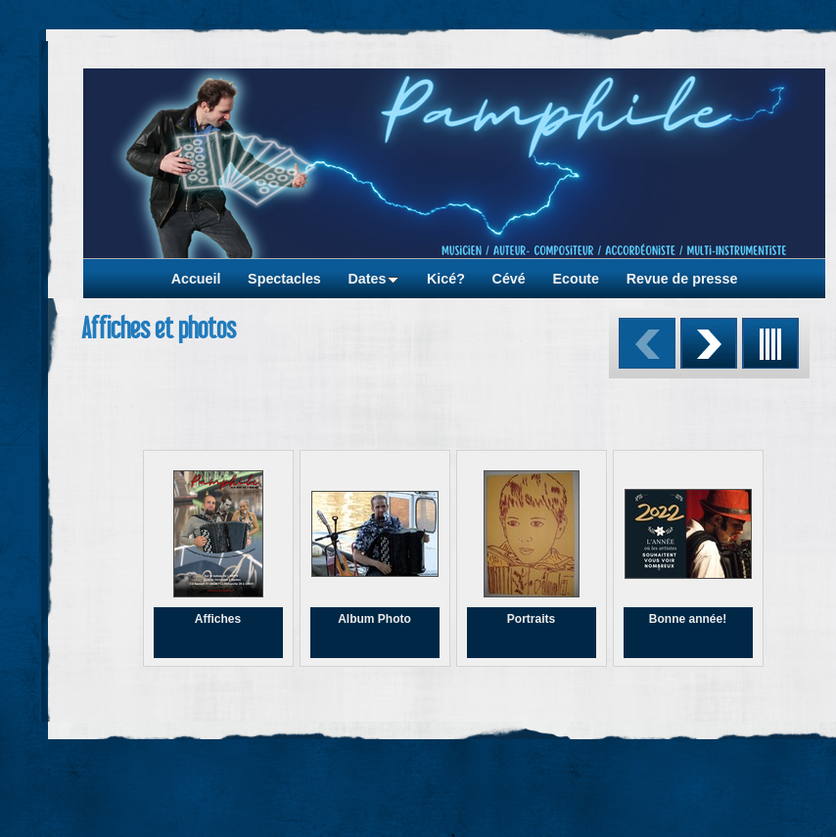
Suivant (708, 343)
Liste (770, 343)
